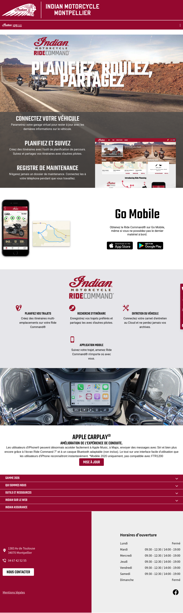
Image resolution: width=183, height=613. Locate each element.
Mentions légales (14, 592)
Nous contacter (18, 572)
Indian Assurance (16, 507)
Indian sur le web (16, 500)
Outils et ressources (18, 492)
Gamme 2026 (12, 478)
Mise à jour (91, 462)
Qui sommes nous (15, 485)
